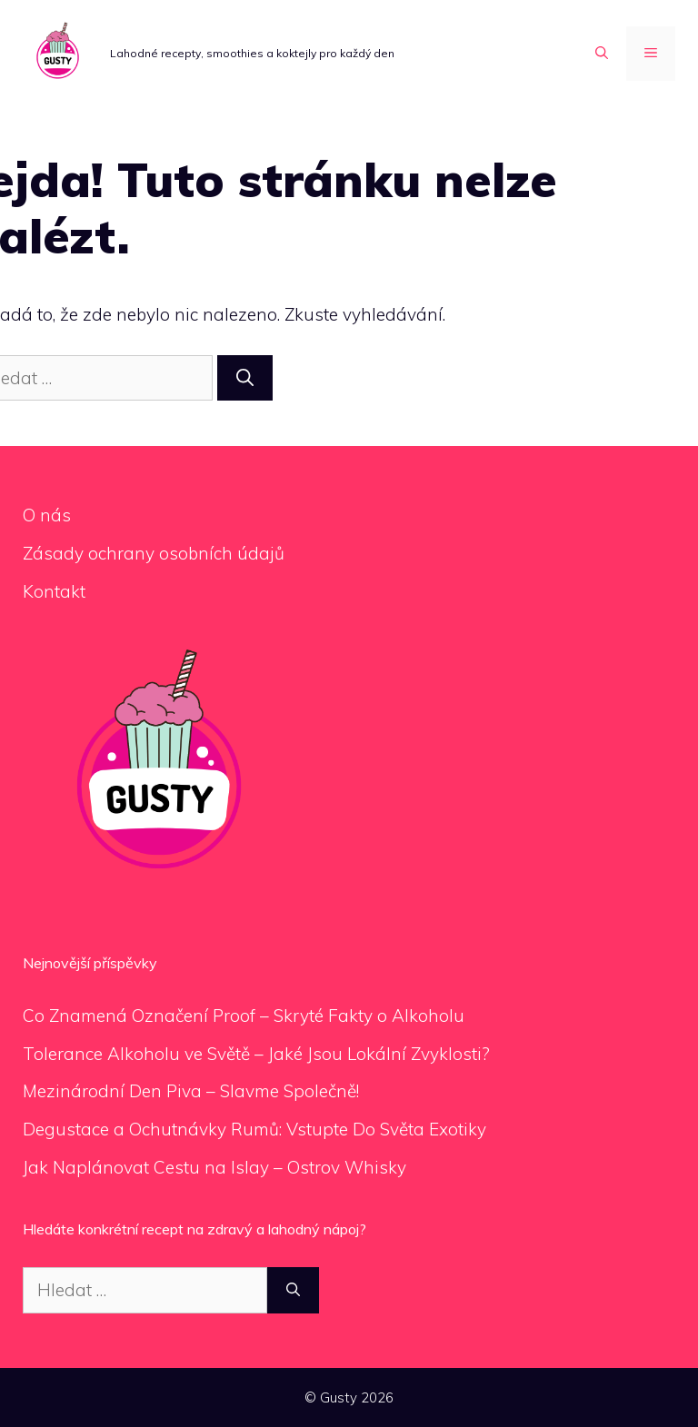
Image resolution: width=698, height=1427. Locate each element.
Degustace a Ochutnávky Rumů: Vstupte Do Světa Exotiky (254, 1129)
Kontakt (54, 591)
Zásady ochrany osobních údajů (153, 553)
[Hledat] (245, 378)
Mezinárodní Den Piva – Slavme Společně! (191, 1091)
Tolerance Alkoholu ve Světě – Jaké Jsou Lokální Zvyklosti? (256, 1054)
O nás (47, 515)
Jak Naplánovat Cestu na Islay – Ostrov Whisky (214, 1167)
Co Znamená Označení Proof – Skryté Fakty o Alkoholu (243, 1015)
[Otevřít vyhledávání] (601, 53)
